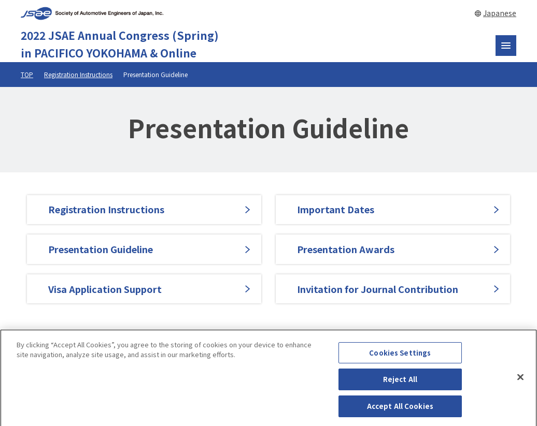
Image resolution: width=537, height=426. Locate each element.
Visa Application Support (105, 289)
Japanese (499, 13)
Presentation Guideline (100, 249)
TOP (27, 74)
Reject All (400, 383)
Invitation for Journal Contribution (377, 289)
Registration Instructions (78, 74)
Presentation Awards (345, 249)
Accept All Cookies (400, 410)
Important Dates (335, 209)
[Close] (520, 380)
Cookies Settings (400, 356)
